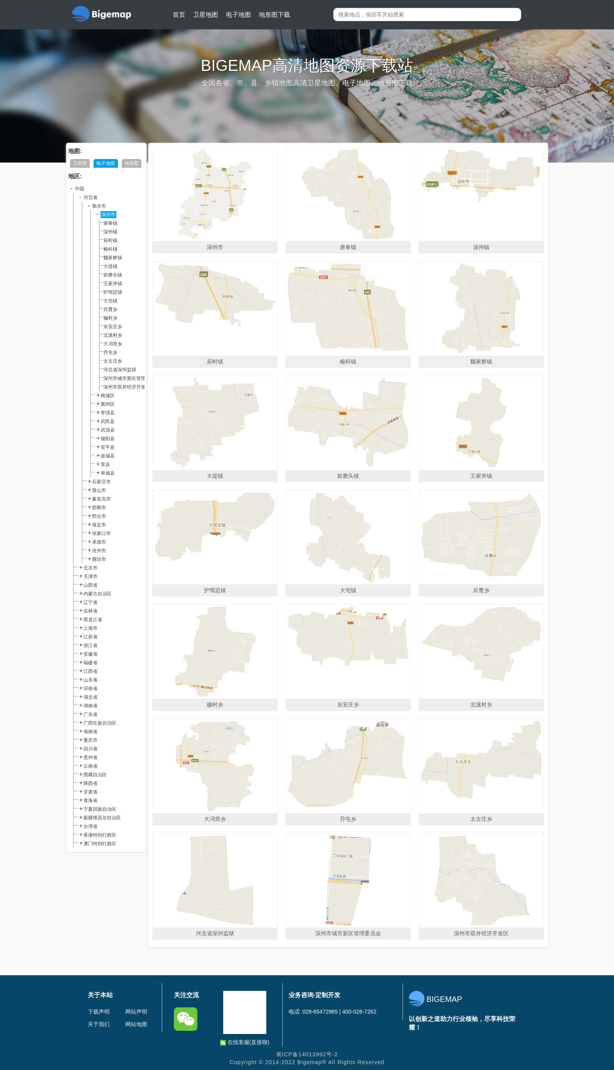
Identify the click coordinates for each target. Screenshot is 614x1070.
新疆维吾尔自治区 (102, 818)
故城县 (108, 456)
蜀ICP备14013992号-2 (307, 1054)
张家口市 (101, 533)
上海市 (90, 628)
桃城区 (108, 395)
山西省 (90, 585)
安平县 (108, 447)
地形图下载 (274, 14)
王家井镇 (112, 283)
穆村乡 (110, 318)
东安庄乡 (112, 326)
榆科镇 (110, 249)
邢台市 (99, 516)
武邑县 (108, 421)
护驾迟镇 (112, 292)
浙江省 (90, 645)
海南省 (90, 731)
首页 (179, 14)
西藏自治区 (95, 774)
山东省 (90, 680)
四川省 (90, 749)
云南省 (90, 766)
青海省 (90, 800)
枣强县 (108, 413)
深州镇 (110, 232)
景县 (105, 464)
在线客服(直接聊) (244, 1042)
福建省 (90, 662)
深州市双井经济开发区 (126, 387)
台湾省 (90, 826)
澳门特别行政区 (99, 843)
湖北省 (90, 697)
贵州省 (90, 757)
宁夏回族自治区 (99, 809)
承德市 (99, 542)
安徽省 (90, 654)
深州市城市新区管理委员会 (131, 378)
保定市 (99, 525)
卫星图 (80, 163)
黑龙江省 (92, 619)
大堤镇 (110, 266)
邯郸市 (99, 507)
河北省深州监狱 (119, 369)
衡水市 (99, 206)
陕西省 (90, 783)
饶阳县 (108, 438)
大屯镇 (110, 301)
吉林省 (90, 611)
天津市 (90, 576)
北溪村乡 (112, 335)
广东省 (90, 714)
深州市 (108, 214)
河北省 (90, 197)
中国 (79, 189)
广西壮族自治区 (99, 723)
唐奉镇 (110, 223)
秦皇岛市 (101, 499)
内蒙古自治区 (97, 593)
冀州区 (108, 404)
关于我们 (99, 1024)
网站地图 (136, 1024)
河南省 (90, 688)
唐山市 (99, 490)
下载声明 (99, 1012)
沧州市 (99, 550)
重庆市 (90, 740)
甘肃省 (90, 792)
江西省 (90, 671)
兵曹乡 (110, 309)
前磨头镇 (112, 275)
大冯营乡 (112, 344)
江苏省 (90, 637)
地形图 (132, 163)
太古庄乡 (112, 361)
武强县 (108, 430)
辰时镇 (110, 240)
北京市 (90, 568)
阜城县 (108, 473)
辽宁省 (90, 602)
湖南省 (90, 706)
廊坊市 (99, 559)
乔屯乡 (110, 352)
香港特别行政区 (99, 835)
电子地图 (238, 14)
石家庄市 (101, 481)
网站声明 (136, 1012)
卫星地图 (205, 14)
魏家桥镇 (112, 257)
